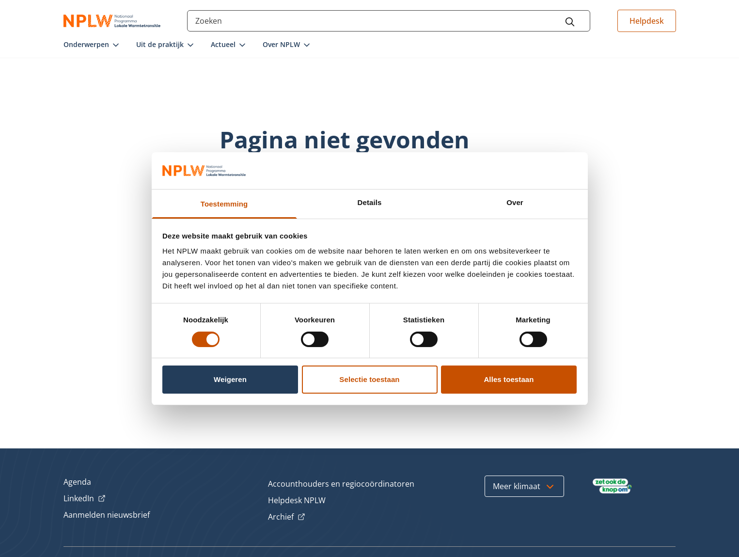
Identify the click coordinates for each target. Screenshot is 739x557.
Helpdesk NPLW (297, 500)
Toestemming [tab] (224, 204)
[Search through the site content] (388, 21)
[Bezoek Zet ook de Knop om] (612, 486)
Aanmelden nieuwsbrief (106, 514)
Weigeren (230, 379)
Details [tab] (370, 202)
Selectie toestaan (369, 379)
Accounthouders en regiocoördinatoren (341, 483)
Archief (286, 517)
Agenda (77, 482)
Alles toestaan (509, 379)
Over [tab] (514, 202)
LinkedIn (84, 499)
